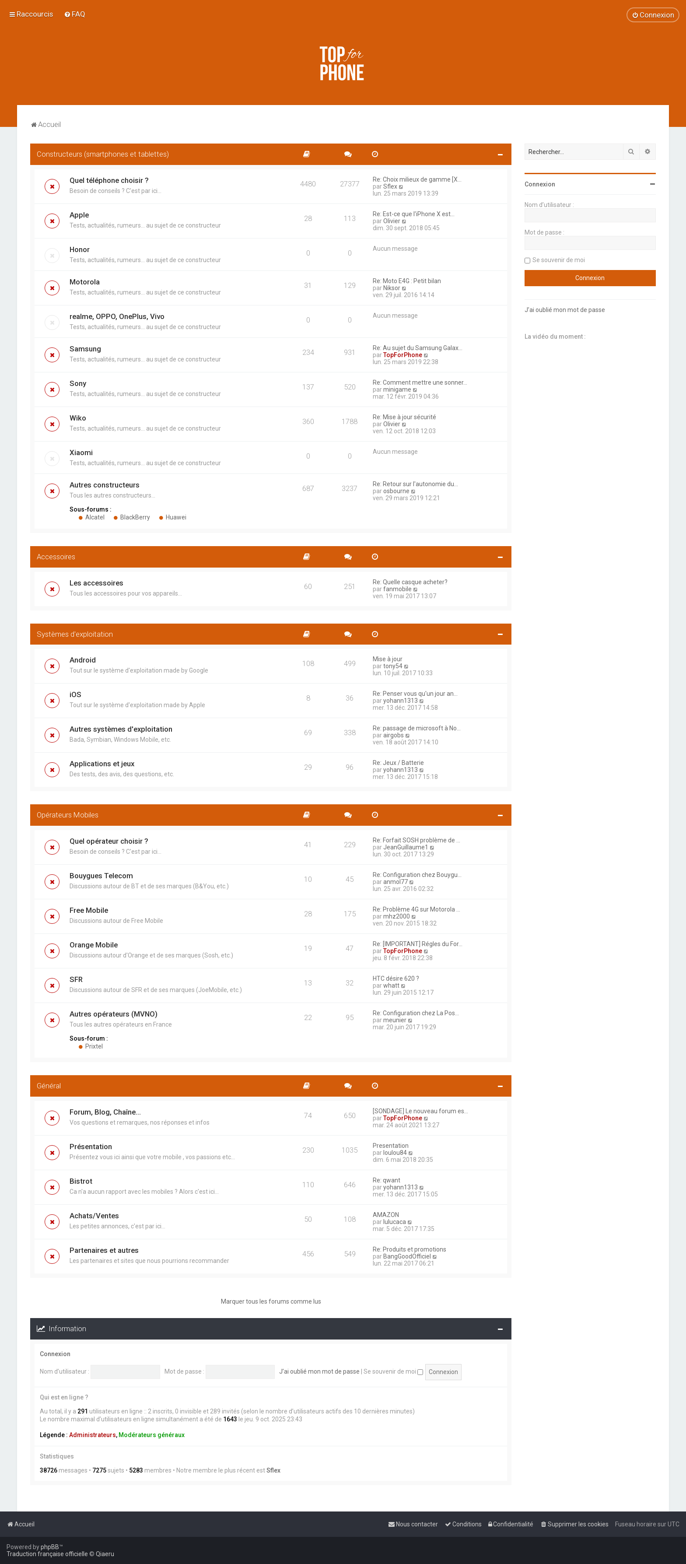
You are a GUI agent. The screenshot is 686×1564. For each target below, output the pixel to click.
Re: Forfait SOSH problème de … (416, 840)
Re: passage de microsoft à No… (417, 728)
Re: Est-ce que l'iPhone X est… (414, 213)
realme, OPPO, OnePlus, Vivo (117, 316)
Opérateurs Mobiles (67, 814)
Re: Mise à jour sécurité (404, 417)
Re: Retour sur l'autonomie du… (415, 483)
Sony (78, 383)
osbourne (396, 490)
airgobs (393, 735)
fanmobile (397, 589)
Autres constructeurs (105, 484)
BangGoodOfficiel (407, 1256)
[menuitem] (75, 14)
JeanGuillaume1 (405, 847)
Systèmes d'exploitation (75, 634)
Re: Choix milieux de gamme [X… (417, 179)
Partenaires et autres (104, 1250)
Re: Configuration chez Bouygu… (417, 874)
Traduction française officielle (47, 1553)
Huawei (172, 517)
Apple (79, 214)
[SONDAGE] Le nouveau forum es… (420, 1111)
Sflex (390, 186)
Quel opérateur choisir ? (109, 841)
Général (49, 1085)
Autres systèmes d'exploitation (121, 729)
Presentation (391, 1145)
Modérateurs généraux (152, 1434)
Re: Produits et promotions (409, 1249)
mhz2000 (396, 916)
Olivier (391, 220)
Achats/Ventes (94, 1215)
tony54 (392, 666)
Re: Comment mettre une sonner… (420, 382)
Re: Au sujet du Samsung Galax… (417, 347)
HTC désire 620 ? (396, 978)
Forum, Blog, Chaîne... (105, 1112)
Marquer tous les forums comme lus (271, 1301)
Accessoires (56, 556)
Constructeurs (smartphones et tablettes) (103, 154)
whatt (391, 985)
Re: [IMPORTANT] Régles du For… (417, 943)
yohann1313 (400, 700)
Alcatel (91, 517)
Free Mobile (89, 910)
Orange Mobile (94, 944)
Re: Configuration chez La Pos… (416, 1013)
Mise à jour (387, 659)
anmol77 (395, 881)
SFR (76, 979)
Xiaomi (81, 452)
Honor (80, 249)
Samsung (85, 348)
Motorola (85, 281)
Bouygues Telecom (101, 875)
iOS (75, 694)
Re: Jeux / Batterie (398, 762)
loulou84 (395, 1152)
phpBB (50, 1546)
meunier (394, 1020)
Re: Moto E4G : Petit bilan (407, 280)
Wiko (78, 418)
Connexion (55, 1353)
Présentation (91, 1146)
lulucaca (394, 1221)
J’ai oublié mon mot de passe (319, 1371)
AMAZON (386, 1214)
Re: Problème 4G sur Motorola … (416, 909)
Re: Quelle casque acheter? (410, 582)
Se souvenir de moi (393, 1371)
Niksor (391, 287)
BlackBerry (131, 517)
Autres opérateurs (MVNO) (114, 1014)
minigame (397, 389)
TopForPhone (402, 354)
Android (83, 660)
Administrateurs (92, 1434)
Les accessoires (96, 583)
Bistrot (81, 1181)
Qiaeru (105, 1553)
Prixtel (90, 1046)
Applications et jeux (102, 763)
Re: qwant (386, 1180)
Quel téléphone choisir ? (109, 180)
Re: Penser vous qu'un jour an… (415, 693)
